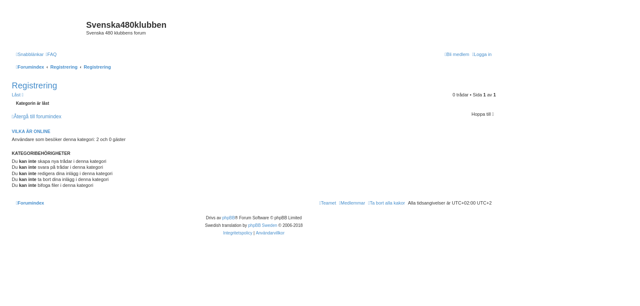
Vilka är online (31, 131)
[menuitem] (51, 54)
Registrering (34, 85)
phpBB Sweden (262, 225)
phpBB (228, 218)
